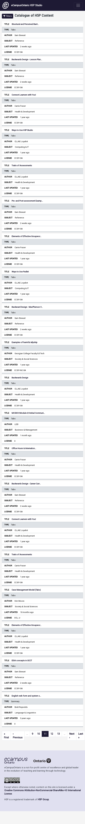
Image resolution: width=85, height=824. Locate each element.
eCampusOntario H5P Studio (22, 5)
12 (51, 733)
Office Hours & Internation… (24, 448)
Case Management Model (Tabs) (26, 590)
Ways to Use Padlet (20, 272)
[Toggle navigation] (78, 5)
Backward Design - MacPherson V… (27, 307)
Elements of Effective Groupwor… (26, 236)
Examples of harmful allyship (24, 342)
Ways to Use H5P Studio (22, 130)
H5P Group (43, 799)
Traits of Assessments (22, 165)
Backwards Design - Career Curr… (26, 484)
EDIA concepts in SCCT (22, 660)
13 (58, 733)
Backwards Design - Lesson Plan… (27, 59)
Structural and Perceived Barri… (25, 24)
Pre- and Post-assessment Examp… (27, 201)
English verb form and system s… (26, 696)
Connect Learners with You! (24, 95)
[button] (7, 16)
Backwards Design (20, 378)
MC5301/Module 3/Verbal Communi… (28, 413)
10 (38, 733)
